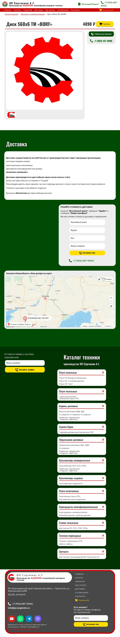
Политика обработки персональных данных (23, 629)
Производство (21, 5)
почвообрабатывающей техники (48, 5)
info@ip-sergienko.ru (19, 607)
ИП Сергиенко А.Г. (22, 3)
